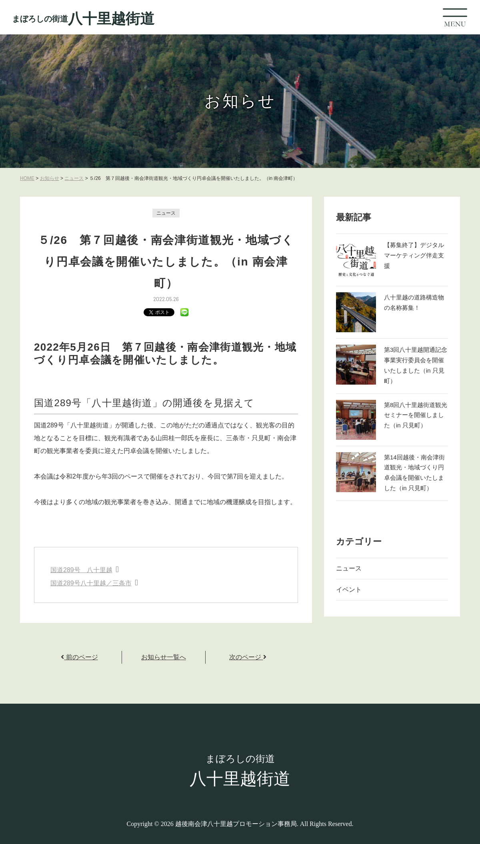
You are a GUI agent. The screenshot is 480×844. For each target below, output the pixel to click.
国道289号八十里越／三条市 (91, 583)
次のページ (247, 657)
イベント (349, 589)
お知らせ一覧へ (163, 657)
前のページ (79, 657)
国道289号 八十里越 (81, 570)
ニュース (166, 213)
